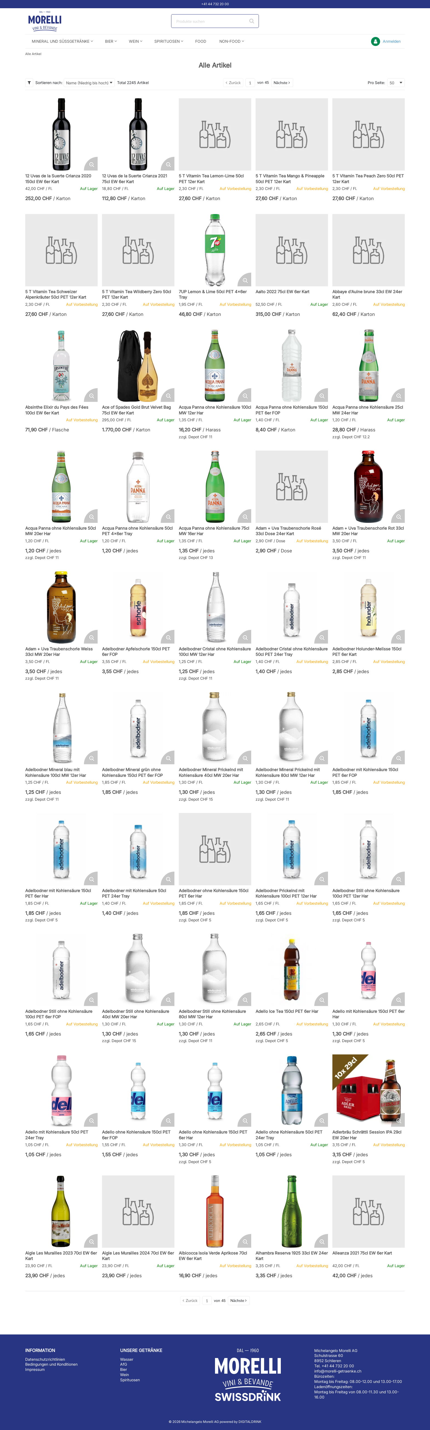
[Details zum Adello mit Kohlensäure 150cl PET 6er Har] (368, 970)
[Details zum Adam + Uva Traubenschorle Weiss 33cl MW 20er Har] (61, 607)
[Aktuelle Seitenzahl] (250, 82)
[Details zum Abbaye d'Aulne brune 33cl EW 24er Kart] (368, 250)
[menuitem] (61, 41)
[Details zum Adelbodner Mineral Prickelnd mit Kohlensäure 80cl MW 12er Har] (292, 728)
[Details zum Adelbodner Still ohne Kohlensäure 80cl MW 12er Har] (215, 970)
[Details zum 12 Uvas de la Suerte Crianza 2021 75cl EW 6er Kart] (138, 134)
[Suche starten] (252, 21)
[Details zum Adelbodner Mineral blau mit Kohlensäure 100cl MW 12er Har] (61, 728)
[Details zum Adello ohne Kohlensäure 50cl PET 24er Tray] (292, 1090)
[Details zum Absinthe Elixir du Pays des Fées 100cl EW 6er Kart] (61, 366)
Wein (124, 1374)
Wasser (126, 1359)
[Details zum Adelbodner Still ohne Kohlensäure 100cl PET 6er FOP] (61, 970)
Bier (123, 1369)
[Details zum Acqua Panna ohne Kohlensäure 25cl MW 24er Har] (368, 366)
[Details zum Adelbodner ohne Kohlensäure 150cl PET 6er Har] (215, 849)
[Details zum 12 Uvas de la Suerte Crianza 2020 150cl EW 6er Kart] (61, 134)
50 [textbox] (392, 82)
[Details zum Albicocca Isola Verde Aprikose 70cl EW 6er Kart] (215, 1211)
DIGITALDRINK (250, 1422)
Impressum (35, 1369)
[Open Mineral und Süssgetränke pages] (93, 41)
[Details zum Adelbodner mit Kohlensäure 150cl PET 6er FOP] (368, 728)
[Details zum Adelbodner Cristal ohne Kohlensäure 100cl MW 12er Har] (215, 607)
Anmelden (392, 41)
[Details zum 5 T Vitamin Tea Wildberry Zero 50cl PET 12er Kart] (138, 250)
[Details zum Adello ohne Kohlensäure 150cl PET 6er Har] (215, 1090)
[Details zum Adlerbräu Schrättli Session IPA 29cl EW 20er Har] (368, 1090)
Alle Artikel (33, 54)
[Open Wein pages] (143, 41)
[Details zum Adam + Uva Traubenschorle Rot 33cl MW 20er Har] (368, 487)
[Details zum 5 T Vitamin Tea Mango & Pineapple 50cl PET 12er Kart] (292, 134)
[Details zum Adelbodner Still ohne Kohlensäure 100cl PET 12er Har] (368, 849)
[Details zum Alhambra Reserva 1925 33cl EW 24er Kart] (292, 1211)
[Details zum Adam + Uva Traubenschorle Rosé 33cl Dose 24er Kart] (292, 487)
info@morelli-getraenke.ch (337, 1371)
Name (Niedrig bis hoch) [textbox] (87, 82)
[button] (282, 82)
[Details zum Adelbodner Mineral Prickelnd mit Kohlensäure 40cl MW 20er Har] (215, 728)
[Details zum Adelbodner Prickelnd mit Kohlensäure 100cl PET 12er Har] (292, 849)
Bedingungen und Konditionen (51, 1364)
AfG (123, 1364)
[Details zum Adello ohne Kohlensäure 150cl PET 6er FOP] (138, 1090)
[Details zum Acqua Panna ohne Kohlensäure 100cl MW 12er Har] (215, 366)
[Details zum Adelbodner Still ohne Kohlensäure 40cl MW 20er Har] (138, 970)
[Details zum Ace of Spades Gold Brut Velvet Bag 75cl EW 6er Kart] (138, 366)
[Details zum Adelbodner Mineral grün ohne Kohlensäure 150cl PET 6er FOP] (138, 728)
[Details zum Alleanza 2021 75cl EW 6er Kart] (368, 1211)
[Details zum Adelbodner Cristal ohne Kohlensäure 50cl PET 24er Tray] (292, 607)
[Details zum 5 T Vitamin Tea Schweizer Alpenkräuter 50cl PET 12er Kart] (61, 250)
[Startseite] (51, 21)
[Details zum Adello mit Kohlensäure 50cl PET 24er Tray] (61, 1090)
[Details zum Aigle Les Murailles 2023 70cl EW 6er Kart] (61, 1211)
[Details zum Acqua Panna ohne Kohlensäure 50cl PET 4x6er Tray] (138, 487)
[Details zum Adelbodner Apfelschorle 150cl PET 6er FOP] (138, 607)
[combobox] (215, 21)
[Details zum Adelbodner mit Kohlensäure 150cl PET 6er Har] (61, 849)
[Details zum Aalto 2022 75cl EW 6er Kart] (292, 250)
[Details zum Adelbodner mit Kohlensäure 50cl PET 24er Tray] (138, 849)
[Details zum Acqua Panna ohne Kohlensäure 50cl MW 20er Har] (61, 487)
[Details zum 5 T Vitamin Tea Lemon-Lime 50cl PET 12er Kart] (215, 134)
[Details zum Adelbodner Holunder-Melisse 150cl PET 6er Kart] (368, 607)
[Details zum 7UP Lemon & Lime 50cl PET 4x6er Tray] (215, 250)
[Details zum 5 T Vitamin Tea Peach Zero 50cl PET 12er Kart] (368, 134)
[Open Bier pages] (117, 41)
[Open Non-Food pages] (245, 41)
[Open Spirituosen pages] (184, 41)
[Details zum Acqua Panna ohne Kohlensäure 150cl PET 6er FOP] (292, 366)
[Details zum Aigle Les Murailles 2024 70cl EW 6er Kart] (138, 1211)
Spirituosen (130, 1379)
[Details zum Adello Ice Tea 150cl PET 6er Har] (292, 970)
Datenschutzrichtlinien (45, 1359)
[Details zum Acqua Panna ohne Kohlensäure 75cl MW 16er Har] (215, 487)
